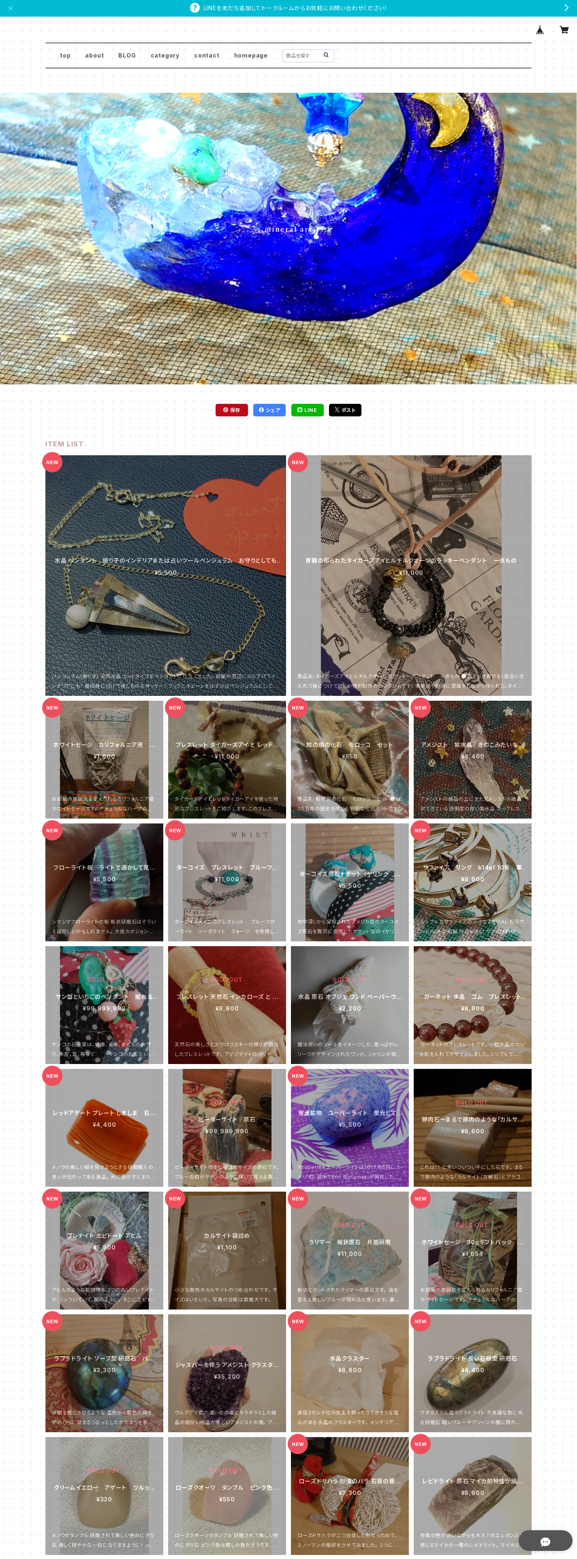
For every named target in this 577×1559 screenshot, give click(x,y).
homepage (251, 55)
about (94, 55)
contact (207, 55)
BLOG (127, 55)
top (65, 55)
